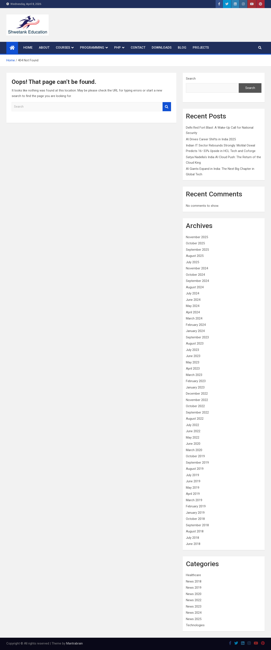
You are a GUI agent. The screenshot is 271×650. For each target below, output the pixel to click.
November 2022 (197, 400)
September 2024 (197, 281)
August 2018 (195, 531)
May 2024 (192, 306)
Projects (201, 47)
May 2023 (192, 362)
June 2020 (193, 444)
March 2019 (194, 500)
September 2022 (197, 412)
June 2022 (193, 431)
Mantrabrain (74, 643)
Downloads (161, 47)
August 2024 (195, 287)
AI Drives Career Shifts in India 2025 (211, 139)
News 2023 (193, 606)
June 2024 (193, 300)
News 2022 (193, 600)
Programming (92, 47)
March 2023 (194, 375)
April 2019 (193, 494)
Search (167, 106)
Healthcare (193, 575)
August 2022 (195, 419)
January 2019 (195, 513)
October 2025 (195, 243)
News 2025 (193, 619)
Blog (182, 47)
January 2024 (195, 331)
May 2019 (192, 488)
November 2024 (197, 268)
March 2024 (194, 318)
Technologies (195, 625)
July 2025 (192, 262)
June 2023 (193, 356)
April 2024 (193, 312)
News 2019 (193, 588)
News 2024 (193, 613)
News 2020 (193, 594)
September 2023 (197, 337)
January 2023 (195, 387)
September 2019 (197, 462)
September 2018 (197, 525)
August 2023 (195, 343)
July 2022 (192, 425)
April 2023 (193, 368)
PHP (117, 47)
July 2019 (192, 475)
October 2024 (195, 275)
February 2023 (196, 381)
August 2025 (195, 256)
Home (27, 47)
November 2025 (197, 237)
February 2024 (196, 325)
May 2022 (192, 437)
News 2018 (193, 581)
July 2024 (192, 293)
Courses (63, 47)
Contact (138, 47)
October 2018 (195, 519)
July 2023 (192, 350)
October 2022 (195, 406)
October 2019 (195, 456)
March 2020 (194, 450)
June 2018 (193, 544)
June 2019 (193, 481)
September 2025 (197, 250)
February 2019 (196, 506)
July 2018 (192, 538)
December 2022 (197, 393)
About (44, 47)
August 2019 (195, 469)
